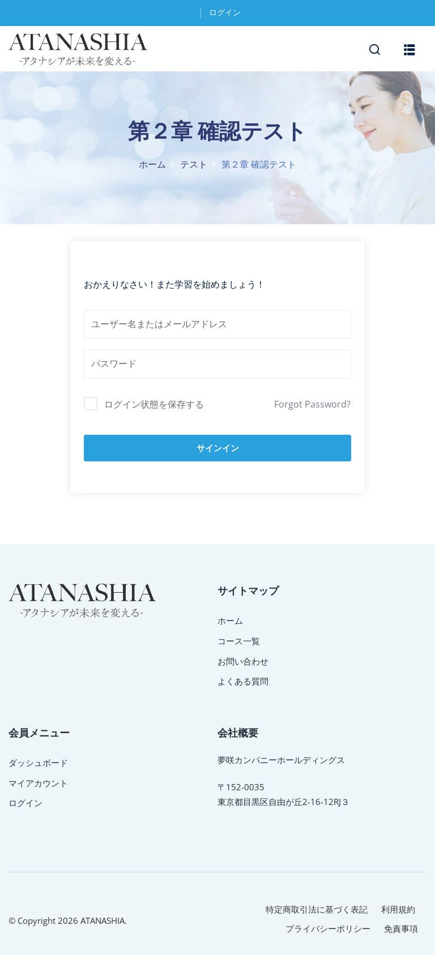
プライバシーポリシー (327, 928)
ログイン (225, 13)
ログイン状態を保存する (154, 404)
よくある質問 (243, 681)
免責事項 (401, 928)
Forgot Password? (312, 404)
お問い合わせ (243, 661)
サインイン (218, 448)
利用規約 (398, 909)
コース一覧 (239, 640)
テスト (193, 165)
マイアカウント (38, 783)
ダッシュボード (38, 762)
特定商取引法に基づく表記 (317, 909)
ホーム (152, 165)
